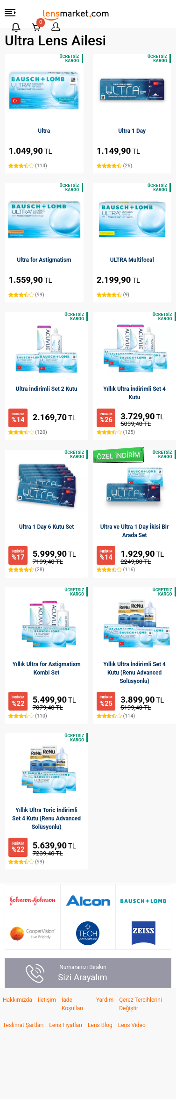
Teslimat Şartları (23, 1025)
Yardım (105, 1000)
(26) (114, 166)
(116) (116, 570)
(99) (26, 295)
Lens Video (132, 1025)
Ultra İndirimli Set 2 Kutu (46, 389)
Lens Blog (100, 1025)
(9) (113, 295)
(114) (27, 166)
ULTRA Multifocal (132, 260)
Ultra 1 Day (132, 131)
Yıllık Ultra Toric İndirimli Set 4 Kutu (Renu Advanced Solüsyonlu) (46, 818)
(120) (27, 432)
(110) (27, 716)
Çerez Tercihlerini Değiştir (140, 1004)
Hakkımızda (17, 1000)
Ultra (44, 131)
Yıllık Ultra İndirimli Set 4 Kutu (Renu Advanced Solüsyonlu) (134, 672)
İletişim (47, 1000)
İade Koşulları (72, 1004)
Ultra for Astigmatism (44, 260)
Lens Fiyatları (65, 1025)
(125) (116, 432)
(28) (26, 570)
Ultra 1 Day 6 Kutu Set (46, 527)
